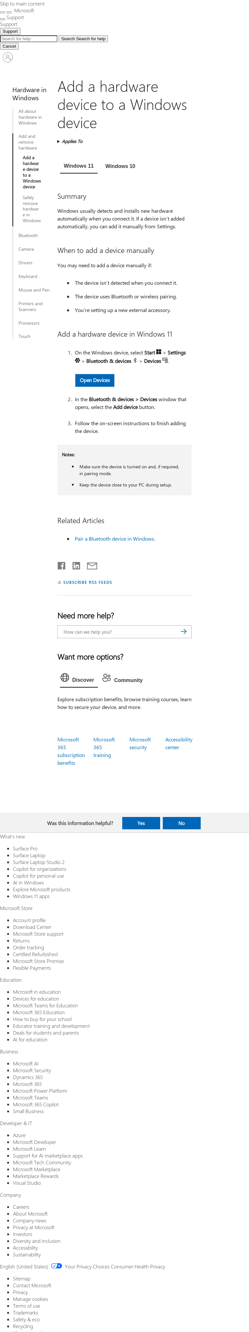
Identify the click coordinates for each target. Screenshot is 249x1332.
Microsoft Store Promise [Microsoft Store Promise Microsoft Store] (38, 960)
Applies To (72, 141)
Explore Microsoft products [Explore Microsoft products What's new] (41, 889)
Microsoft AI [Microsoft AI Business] (26, 1063)
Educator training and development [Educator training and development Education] (51, 1025)
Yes (141, 823)
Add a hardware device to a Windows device (32, 172)
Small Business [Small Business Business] (28, 1111)
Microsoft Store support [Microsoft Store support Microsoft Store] (38, 933)
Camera (26, 249)
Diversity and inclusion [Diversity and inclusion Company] (37, 1240)
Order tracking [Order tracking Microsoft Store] (28, 947)
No (181, 823)
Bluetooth (28, 235)
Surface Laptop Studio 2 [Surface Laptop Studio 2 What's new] (39, 861)
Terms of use (26, 1305)
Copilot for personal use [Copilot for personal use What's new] (38, 875)
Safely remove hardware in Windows (32, 209)
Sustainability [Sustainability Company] (27, 1254)
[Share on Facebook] (61, 564)
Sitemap (21, 1278)
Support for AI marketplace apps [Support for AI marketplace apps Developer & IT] (48, 1155)
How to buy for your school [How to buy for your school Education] (42, 1018)
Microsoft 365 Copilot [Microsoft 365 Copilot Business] (36, 1104)
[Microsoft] (23, 10)
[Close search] (9, 12)
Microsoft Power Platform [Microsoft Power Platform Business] (40, 1090)
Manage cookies (30, 1298)
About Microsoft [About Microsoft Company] (30, 1213)
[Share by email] (89, 564)
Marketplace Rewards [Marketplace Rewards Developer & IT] (36, 1175)
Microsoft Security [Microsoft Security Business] (32, 1070)
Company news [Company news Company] (29, 1220)
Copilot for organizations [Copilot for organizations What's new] (39, 868)
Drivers (25, 263)
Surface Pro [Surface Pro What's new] (25, 848)
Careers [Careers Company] (21, 1206)
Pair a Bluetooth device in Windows (114, 538)
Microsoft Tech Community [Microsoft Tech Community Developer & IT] (42, 1162)
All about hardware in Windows (30, 117)
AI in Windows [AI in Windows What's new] (28, 882)
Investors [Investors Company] (22, 1233)
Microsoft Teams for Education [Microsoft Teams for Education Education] (45, 1005)
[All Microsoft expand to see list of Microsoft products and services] (2, 12)
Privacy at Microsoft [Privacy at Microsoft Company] (33, 1227)
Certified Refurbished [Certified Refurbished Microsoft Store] (35, 954)
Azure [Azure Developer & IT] (19, 1135)
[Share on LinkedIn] (73, 564)
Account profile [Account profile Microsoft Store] (29, 920)
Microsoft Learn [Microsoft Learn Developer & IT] (29, 1148)
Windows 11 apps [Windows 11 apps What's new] (31, 896)
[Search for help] (83, 38)
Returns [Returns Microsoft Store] (21, 940)
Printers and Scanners (30, 306)
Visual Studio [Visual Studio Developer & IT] (27, 1182)
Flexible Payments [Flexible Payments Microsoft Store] (32, 967)
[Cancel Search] (9, 46)
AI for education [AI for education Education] (30, 1039)
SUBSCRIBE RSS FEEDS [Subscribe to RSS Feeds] (88, 582)
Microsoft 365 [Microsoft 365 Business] (27, 1083)
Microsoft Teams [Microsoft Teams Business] (30, 1097)
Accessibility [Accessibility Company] (25, 1247)
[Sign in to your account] (8, 57)
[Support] (9, 23)
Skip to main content (22, 3)
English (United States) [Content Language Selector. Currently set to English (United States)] (24, 1266)
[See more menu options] (2, 19)
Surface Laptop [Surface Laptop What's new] (29, 855)
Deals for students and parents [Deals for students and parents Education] (46, 1032)
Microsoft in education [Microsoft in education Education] (37, 991)
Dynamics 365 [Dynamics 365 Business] (28, 1077)
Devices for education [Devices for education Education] (36, 998)
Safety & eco (26, 1319)
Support (10, 31)
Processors (29, 323)
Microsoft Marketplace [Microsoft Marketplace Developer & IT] (36, 1169)
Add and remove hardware (27, 142)
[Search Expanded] (28, 38)
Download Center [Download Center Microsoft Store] (32, 926)
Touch (24, 336)
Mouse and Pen (34, 290)
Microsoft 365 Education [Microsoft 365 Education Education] (39, 1012)
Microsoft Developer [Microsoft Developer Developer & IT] (34, 1141)
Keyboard (27, 276)
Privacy (20, 1292)
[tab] (79, 167)
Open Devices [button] (95, 380)
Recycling (23, 1326)
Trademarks (25, 1312)
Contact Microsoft (32, 1285)
